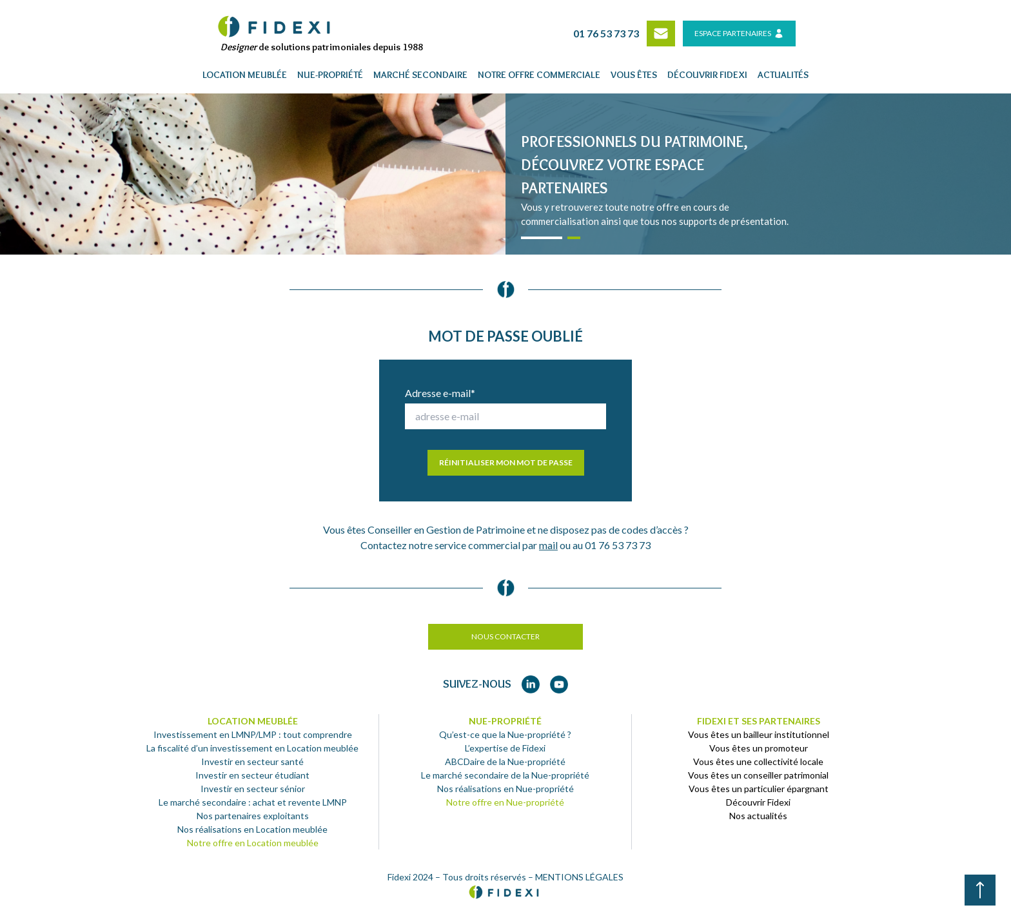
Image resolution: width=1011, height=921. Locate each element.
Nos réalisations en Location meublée (252, 829)
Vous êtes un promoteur (758, 747)
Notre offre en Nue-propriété (505, 802)
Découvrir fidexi (707, 75)
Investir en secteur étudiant (252, 775)
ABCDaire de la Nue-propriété (505, 761)
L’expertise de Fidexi (505, 747)
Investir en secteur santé (252, 761)
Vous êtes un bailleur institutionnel (758, 734)
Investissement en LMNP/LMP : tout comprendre (252, 734)
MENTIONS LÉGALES (579, 876)
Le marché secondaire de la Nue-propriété (505, 775)
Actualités (783, 75)
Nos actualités (758, 815)
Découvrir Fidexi (758, 802)
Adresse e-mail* (440, 393)
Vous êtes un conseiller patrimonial (758, 775)
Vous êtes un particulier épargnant (759, 788)
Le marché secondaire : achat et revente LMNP (253, 802)
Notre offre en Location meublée (253, 842)
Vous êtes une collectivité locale (758, 761)
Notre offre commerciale (539, 75)
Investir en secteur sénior (253, 788)
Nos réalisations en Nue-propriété (505, 788)
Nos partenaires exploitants (253, 815)
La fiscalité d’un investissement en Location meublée (252, 747)
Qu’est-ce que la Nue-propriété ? (505, 734)
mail (548, 545)
